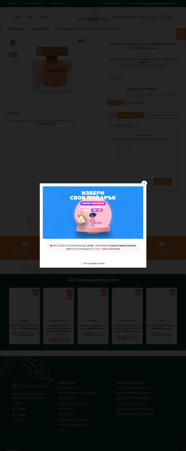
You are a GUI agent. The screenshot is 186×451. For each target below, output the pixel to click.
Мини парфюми (111, 249)
